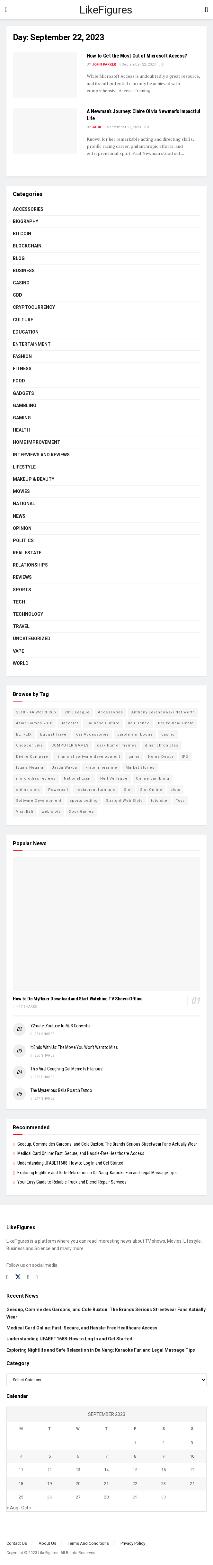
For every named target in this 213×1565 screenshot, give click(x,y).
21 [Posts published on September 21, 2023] (106, 1483)
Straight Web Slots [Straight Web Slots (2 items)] (124, 801)
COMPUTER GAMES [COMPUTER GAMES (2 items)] (70, 745)
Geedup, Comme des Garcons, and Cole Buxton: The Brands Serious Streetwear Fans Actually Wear (107, 1144)
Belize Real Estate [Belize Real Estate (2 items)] (176, 723)
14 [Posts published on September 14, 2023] (106, 1469)
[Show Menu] (6, 9)
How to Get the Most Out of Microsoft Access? (137, 56)
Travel (21, 626)
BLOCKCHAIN (27, 245)
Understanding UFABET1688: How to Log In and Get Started (70, 1163)
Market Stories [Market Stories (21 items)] (140, 767)
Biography (25, 221)
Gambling (24, 405)
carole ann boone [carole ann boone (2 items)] (135, 734)
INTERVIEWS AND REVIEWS (41, 454)
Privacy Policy (132, 1543)
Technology (28, 614)
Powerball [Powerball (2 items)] (58, 790)
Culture (23, 319)
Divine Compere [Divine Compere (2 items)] (32, 757)
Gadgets (23, 393)
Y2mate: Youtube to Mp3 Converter (61, 1025)
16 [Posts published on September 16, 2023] (163, 1469)
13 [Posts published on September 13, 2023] (78, 1469)
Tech (19, 601)
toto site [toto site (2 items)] (159, 801)
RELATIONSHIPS (30, 565)
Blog (19, 258)
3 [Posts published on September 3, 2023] (192, 1442)
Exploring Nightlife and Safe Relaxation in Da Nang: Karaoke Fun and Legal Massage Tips (97, 1172)
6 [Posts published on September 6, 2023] (78, 1456)
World (21, 663)
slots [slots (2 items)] (175, 790)
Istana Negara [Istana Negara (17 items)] (29, 767)
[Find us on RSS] (37, 1277)
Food (19, 380)
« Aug (12, 1507)
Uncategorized (31, 638)
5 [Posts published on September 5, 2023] (50, 1456)
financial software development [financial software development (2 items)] (88, 757)
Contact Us (16, 1543)
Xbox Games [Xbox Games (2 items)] (81, 811)
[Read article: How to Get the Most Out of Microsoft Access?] (45, 75)
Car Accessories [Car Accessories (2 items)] (92, 734)
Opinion (22, 528)
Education (26, 332)
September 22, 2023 (137, 64)
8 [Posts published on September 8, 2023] (135, 1456)
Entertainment (32, 344)
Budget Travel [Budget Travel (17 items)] (54, 734)
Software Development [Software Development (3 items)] (38, 801)
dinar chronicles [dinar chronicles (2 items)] (161, 745)
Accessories (28, 209)
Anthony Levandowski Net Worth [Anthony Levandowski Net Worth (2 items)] (163, 712)
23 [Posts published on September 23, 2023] (163, 1483)
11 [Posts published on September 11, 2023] (21, 1469)
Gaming (22, 417)
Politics (23, 540)
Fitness (22, 368)
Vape (18, 651)
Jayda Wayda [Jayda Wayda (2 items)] (64, 767)
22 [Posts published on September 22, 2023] (135, 1483)
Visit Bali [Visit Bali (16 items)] (24, 811)
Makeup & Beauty (33, 479)
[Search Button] (206, 9)
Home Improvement (36, 442)
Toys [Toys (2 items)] (180, 801)
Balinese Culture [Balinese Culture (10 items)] (103, 723)
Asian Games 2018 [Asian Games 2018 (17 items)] (34, 723)
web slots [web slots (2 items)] (51, 811)
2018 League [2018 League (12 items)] (77, 712)
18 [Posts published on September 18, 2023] (21, 1483)
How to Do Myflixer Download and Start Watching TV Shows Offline (78, 999)
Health (21, 430)
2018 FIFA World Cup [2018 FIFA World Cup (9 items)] (36, 712)
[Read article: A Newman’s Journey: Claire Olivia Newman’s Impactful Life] (45, 131)
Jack (96, 127)
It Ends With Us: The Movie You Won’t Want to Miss (74, 1047)
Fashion (22, 356)
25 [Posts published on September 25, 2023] (21, 1497)
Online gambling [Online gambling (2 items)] (152, 778)
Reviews (22, 577)
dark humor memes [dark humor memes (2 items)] (117, 745)
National (24, 503)
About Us (47, 1543)
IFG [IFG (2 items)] (185, 757)
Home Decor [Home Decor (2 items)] (160, 757)
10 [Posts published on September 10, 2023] (192, 1456)
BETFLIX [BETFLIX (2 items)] (24, 734)
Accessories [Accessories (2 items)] (110, 712)
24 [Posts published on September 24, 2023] (192, 1483)
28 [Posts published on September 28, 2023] (106, 1497)
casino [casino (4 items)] (168, 734)
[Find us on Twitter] (18, 1277)
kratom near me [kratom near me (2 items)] (101, 767)
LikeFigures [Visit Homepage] (105, 9)
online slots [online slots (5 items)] (28, 790)
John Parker (104, 64)
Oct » (26, 1507)
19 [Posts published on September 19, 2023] (49, 1483)
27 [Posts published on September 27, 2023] (78, 1497)
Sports (22, 589)
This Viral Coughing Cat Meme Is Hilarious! (67, 1068)
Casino (21, 282)
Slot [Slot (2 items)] (128, 790)
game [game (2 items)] (134, 757)
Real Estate (27, 552)
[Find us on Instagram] (28, 1277)
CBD (17, 295)
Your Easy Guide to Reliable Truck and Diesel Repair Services (72, 1182)
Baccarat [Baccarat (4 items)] (69, 723)
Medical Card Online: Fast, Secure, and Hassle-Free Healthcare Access (80, 1153)
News (19, 516)
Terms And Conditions (88, 1543)
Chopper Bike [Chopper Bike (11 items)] (29, 745)
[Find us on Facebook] (7, 1277)
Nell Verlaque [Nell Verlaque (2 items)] (114, 778)
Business (24, 270)
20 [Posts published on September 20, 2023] (78, 1483)
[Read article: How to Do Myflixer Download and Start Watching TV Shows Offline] (106, 924)
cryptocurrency (34, 307)
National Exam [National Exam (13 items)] (78, 778)
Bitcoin (22, 233)
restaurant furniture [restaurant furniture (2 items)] (96, 790)
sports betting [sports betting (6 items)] (84, 801)
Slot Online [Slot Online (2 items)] (151, 790)
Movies (21, 491)
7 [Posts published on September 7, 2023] (106, 1456)
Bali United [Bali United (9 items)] (139, 723)
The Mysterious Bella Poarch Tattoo (61, 1090)
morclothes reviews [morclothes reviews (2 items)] (36, 778)
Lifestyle (24, 467)
